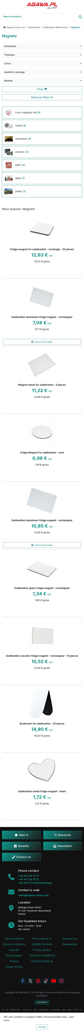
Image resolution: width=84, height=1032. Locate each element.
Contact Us (21, 857)
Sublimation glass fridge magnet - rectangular (42, 588)
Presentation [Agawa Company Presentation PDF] (14, 955)
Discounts (62, 835)
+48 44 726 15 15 (28, 879)
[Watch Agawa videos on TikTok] (46, 981)
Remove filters (42, 97)
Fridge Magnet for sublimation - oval (42, 452)
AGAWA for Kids (42, 944)
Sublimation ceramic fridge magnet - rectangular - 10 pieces (42, 655)
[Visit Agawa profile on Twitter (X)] (30, 981)
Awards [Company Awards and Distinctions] (14, 949)
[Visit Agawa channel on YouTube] (53, 981)
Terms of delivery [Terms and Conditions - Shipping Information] (14, 944)
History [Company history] (14, 961)
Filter (42, 89)
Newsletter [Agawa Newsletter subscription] (70, 944)
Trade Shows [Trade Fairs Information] (14, 966)
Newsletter (62, 846)
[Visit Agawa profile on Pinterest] (38, 981)
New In (21, 835)
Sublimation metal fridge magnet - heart (42, 791)
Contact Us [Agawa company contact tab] (70, 938)
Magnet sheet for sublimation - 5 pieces (42, 384)
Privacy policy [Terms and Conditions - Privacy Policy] (42, 949)
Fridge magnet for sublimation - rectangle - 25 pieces (42, 249)
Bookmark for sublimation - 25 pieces (42, 723)
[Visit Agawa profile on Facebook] (23, 981)
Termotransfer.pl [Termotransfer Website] (42, 961)
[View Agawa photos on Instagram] (61, 981)
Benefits (21, 846)
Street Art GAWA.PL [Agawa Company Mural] (43, 955)
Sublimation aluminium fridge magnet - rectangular (42, 317)
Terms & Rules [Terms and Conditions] (14, 938)
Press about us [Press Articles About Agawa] (42, 938)
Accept (42, 1027)
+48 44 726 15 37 (28, 875)
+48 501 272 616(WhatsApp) (35, 882)
